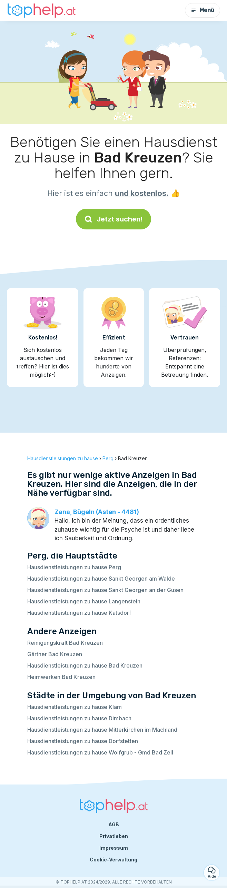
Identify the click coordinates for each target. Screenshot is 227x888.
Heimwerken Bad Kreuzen (61, 676)
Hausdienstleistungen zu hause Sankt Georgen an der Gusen (105, 589)
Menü (202, 10)
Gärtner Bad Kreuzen (54, 654)
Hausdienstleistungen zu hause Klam (74, 706)
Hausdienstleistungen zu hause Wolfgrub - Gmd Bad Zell (100, 752)
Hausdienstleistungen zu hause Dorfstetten (82, 741)
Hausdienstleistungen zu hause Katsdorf (79, 612)
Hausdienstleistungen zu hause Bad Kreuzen (84, 665)
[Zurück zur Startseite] (41, 10)
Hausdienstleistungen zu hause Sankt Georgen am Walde (101, 578)
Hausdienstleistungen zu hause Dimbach (79, 718)
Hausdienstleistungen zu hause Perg (74, 567)
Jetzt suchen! (113, 219)
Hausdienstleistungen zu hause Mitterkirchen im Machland (102, 729)
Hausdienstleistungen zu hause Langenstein (83, 601)
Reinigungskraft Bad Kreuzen (65, 642)
